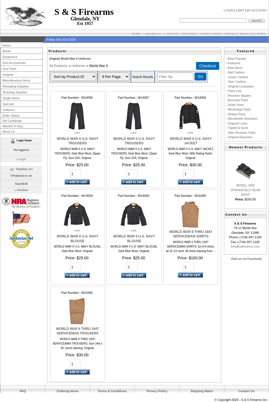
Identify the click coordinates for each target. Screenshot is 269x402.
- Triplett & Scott (237, 128)
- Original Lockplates (240, 86)
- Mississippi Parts (238, 109)
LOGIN (228, 10)
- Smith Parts (235, 105)
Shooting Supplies (15, 92)
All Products (58, 66)
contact (230, 33)
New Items (235, 68)
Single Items (11, 98)
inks (262, 33)
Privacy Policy (157, 391)
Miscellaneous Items (16, 80)
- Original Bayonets (239, 137)
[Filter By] (175, 77)
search (172, 33)
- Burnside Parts (237, 100)
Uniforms (78, 66)
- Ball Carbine (235, 72)
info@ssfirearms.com (245, 246)
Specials (8, 104)
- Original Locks (236, 123)
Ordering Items (67, 391)
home (136, 33)
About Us (8, 131)
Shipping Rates (201, 391)
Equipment (10, 57)
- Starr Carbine (236, 81)
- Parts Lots (234, 91)
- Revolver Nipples (238, 95)
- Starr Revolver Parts (241, 132)
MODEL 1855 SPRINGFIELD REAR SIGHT (246, 190)
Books (7, 51)
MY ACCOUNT (257, 10)
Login (22, 159)
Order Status (11, 115)
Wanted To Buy (12, 126)
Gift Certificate (12, 121)
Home (6, 45)
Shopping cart (24, 168)
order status (211, 33)
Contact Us (246, 391)
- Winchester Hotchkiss (241, 118)
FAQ (23, 391)
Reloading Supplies (16, 86)
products (153, 33)
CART (240, 10)
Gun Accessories (14, 62)
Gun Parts (9, 68)
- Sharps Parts (236, 114)
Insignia (8, 74)
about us (247, 33)
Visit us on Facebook (246, 258)
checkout (189, 33)
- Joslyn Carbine (237, 77)
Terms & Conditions (112, 391)
